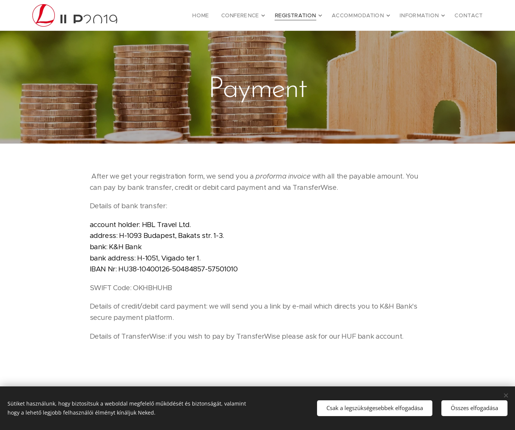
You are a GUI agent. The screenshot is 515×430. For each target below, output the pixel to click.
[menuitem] (221, 15)
